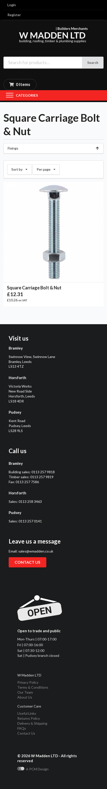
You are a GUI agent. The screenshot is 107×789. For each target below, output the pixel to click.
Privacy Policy (27, 682)
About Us (24, 697)
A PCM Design (33, 769)
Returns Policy (28, 718)
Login (11, 5)
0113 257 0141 (30, 521)
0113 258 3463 (30, 501)
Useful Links (26, 713)
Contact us (27, 562)
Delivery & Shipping (32, 723)
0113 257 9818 (43, 472)
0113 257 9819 (42, 477)
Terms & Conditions (32, 687)
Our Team (25, 692)
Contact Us (26, 733)
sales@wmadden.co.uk (35, 551)
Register (14, 15)
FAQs (21, 728)
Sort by (19, 167)
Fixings (53, 148)
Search (92, 62)
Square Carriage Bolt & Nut (34, 287)
